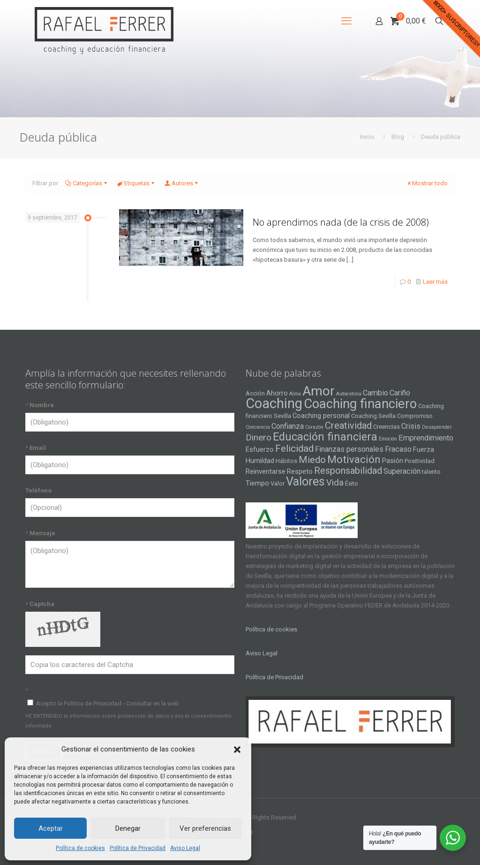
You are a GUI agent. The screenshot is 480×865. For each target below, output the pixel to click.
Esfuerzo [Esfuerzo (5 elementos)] (260, 449)
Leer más (435, 281)
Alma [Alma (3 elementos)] (295, 394)
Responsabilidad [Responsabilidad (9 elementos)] (348, 470)
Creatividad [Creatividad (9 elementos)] (348, 425)
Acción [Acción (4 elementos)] (255, 393)
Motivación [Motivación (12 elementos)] (354, 459)
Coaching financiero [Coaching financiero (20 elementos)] (360, 403)
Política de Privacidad (137, 848)
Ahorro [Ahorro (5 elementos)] (277, 393)
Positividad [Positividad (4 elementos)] (420, 460)
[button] (237, 749)
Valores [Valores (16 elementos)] (305, 481)
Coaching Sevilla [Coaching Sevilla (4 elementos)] (373, 415)
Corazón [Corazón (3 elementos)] (314, 427)
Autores (181, 183)
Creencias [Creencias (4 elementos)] (386, 426)
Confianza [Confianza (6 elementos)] (287, 426)
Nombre (39, 405)
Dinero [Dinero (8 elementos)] (258, 437)
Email (35, 447)
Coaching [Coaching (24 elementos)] (274, 403)
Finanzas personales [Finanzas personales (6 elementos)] (349, 449)
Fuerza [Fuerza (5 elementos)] (423, 449)
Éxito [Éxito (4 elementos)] (351, 483)
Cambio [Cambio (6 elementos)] (375, 392)
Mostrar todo (427, 183)
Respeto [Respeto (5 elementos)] (300, 471)
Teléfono (38, 490)
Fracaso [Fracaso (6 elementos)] (398, 449)
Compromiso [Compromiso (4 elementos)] (415, 415)
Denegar (128, 828)
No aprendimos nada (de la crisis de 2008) (341, 222)
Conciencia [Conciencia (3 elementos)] (258, 427)
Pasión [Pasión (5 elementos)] (392, 460)
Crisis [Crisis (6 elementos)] (410, 426)
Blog (397, 136)
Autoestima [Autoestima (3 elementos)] (348, 394)
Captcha (39, 603)
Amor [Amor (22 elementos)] (318, 391)
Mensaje (40, 533)
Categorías (86, 183)
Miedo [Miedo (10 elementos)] (312, 459)
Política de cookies (80, 848)
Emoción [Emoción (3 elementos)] (388, 439)
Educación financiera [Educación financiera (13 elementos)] (325, 436)
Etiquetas (136, 183)
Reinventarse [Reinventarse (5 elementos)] (265, 471)
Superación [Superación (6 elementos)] (401, 471)
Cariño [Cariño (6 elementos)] (400, 392)
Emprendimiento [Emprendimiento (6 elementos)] (425, 437)
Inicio (367, 136)
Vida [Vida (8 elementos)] (335, 483)
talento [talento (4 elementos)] (431, 471)
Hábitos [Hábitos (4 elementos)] (286, 460)
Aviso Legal (185, 848)
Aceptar (50, 828)
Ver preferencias (205, 828)
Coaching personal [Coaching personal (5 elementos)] (321, 415)
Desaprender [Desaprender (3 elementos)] (437, 427)
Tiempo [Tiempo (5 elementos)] (257, 483)
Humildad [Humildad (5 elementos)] (260, 460)
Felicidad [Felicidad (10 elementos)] (294, 448)
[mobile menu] (346, 21)
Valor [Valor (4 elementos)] (277, 483)
